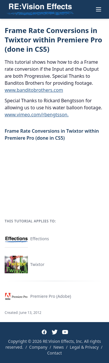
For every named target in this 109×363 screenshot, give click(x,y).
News (58, 347)
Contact (54, 353)
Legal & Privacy (84, 347)
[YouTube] (65, 332)
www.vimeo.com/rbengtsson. (37, 114)
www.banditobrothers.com (34, 90)
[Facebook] (44, 332)
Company (38, 347)
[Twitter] (55, 332)
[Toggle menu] (98, 9)
